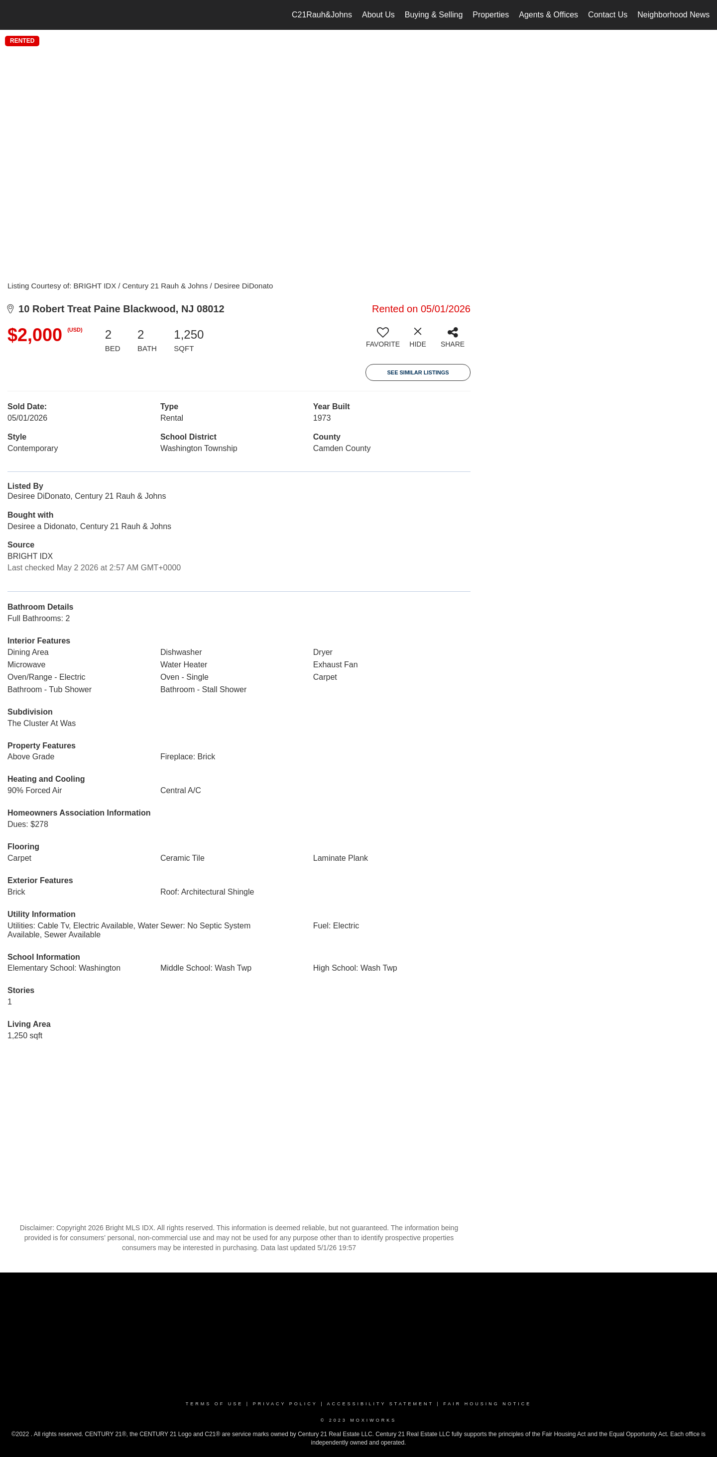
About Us (378, 14)
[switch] (382, 341)
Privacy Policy (285, 1403)
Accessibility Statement (380, 1403)
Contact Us (607, 14)
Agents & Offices (548, 14)
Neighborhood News (673, 14)
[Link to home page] (12, 15)
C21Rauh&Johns (322, 14)
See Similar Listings (418, 372)
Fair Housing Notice (487, 1403)
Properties (491, 14)
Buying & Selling (434, 14)
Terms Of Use (214, 1403)
